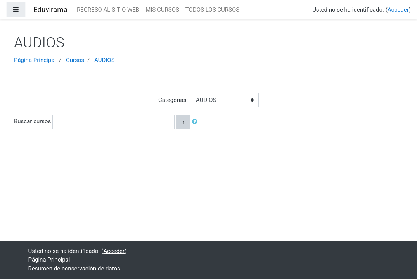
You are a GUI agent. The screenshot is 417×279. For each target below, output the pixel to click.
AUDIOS (104, 60)
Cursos (75, 60)
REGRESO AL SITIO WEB (108, 9)
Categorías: (173, 99)
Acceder (398, 9)
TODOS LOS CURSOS (212, 9)
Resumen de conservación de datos (74, 268)
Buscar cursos (32, 121)
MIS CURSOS (162, 9)
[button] (196, 122)
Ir (183, 121)
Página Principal (35, 60)
